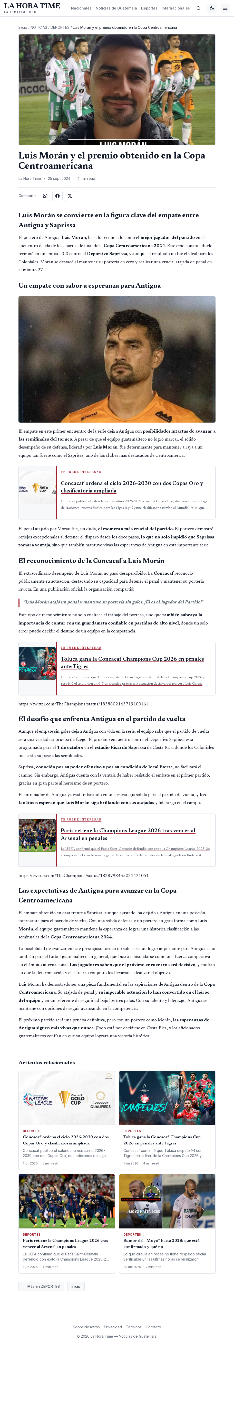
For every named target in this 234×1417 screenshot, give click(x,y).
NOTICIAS (39, 61)
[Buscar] (198, 8)
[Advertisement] (117, 39)
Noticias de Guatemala (116, 8)
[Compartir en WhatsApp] (45, 265)
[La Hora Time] (32, 8)
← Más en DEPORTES (41, 1356)
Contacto (153, 1397)
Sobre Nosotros (86, 1397)
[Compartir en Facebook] (57, 265)
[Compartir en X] (70, 265)
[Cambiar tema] (212, 8)
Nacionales (81, 8)
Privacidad (113, 1397)
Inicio (22, 61)
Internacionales (176, 8)
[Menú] (225, 8)
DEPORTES (60, 61)
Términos (134, 1397)
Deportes (149, 8)
